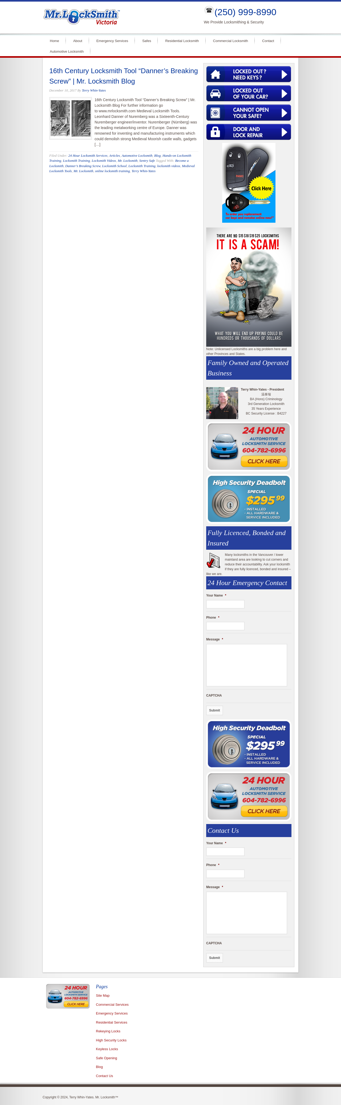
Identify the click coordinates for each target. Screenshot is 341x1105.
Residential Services (111, 1022)
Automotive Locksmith (67, 51)
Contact (268, 41)
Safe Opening (106, 1058)
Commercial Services (112, 1005)
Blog (157, 156)
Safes (146, 41)
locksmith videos (168, 166)
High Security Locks (111, 1040)
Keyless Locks (107, 1049)
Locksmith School (114, 166)
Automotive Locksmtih (136, 156)
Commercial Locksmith (230, 41)
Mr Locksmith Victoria (119, 18)
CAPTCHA (214, 695)
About (77, 41)
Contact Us (104, 1076)
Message (214, 639)
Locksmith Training (76, 161)
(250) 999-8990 (245, 12)
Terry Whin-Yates (94, 90)
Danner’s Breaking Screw (82, 166)
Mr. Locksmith (127, 161)
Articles (114, 156)
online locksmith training (112, 171)
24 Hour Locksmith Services (87, 156)
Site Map (102, 996)
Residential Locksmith (182, 41)
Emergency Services (112, 41)
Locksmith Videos (104, 161)
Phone (212, 617)
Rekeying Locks (108, 1031)
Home (54, 41)
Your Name (216, 595)
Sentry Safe (147, 161)
